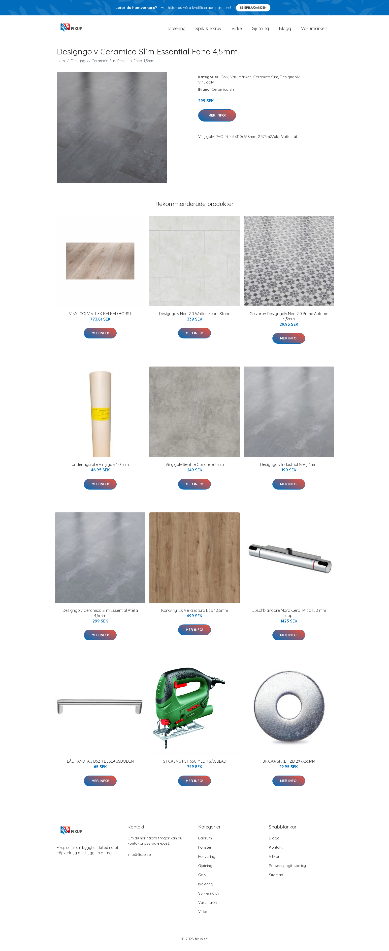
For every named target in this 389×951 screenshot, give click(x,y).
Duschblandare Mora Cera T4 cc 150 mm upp (289, 616)
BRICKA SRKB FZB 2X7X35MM (288, 764)
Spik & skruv (208, 896)
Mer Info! (217, 119)
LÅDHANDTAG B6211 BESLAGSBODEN (100, 764)
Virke (236, 30)
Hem (61, 64)
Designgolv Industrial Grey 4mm (289, 467)
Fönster (205, 850)
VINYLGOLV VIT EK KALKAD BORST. (100, 317)
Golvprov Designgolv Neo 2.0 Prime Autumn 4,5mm (289, 320)
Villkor (274, 860)
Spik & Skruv (208, 30)
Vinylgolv (206, 85)
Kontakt (276, 850)
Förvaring (206, 860)
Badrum (205, 841)
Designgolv (290, 80)
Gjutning (260, 30)
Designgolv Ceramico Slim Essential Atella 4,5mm (100, 616)
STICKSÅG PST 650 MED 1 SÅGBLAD (194, 764)
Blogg (285, 30)
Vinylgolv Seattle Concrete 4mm (194, 467)
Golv (224, 80)
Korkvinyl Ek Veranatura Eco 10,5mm (194, 613)
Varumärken (314, 30)
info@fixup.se (139, 858)
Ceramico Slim (265, 80)
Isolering (177, 30)
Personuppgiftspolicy (287, 869)
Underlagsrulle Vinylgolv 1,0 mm (100, 467)
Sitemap (276, 878)
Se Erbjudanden (253, 7)
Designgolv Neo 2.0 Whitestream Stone (194, 317)
